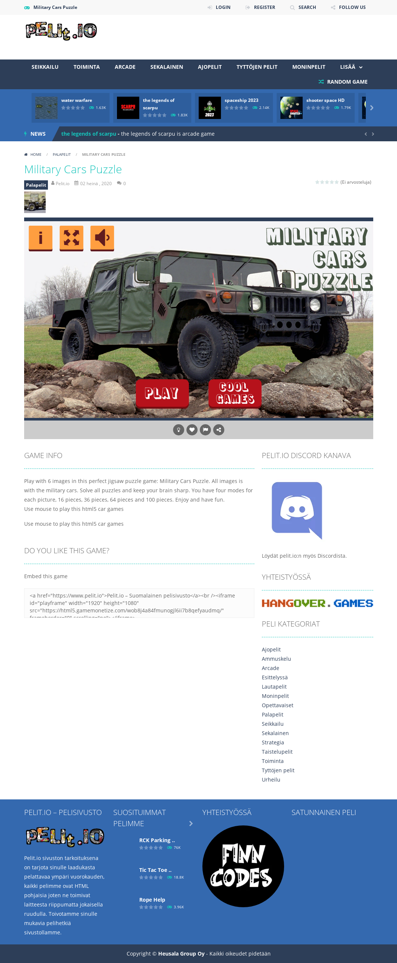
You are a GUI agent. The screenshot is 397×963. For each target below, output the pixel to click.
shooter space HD (325, 100)
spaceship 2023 (241, 100)
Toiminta (87, 66)
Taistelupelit (277, 751)
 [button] (205, 429)
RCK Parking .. (157, 840)
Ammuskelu (276, 658)
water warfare (76, 100)
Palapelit (62, 154)
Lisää (347, 66)
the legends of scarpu (88, 133)
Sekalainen (166, 66)
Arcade (125, 66)
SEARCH (307, 7)
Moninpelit (308, 66)
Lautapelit (274, 686)
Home (36, 154)
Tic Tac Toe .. (155, 869)
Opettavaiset (277, 705)
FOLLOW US (352, 7)
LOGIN (223, 7)
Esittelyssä (275, 677)
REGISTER (264, 7)
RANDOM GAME (347, 81)
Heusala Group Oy (181, 953)
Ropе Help (152, 899)
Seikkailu (45, 66)
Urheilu (271, 779)
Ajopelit (210, 66)
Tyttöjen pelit (257, 66)
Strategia (273, 742)
